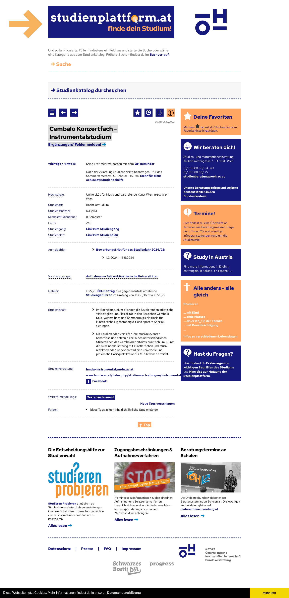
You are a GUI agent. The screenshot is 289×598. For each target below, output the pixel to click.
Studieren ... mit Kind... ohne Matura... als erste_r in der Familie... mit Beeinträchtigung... (202, 316)
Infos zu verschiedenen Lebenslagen (210, 336)
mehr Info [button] (269, 592)
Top (146, 425)
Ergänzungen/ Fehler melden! (74, 144)
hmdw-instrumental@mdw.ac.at (109, 369)
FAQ (107, 548)
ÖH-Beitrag (106, 291)
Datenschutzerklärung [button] (124, 592)
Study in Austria (213, 257)
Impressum (131, 548)
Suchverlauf (159, 54)
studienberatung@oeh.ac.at (204, 176)
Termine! (204, 213)
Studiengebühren (99, 295)
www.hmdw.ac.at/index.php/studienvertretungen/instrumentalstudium (139, 375)
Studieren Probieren (62, 503)
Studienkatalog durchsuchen (91, 90)
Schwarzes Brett (127, 568)
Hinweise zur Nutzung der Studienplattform (205, 374)
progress (162, 564)
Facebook (96, 381)
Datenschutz (59, 548)
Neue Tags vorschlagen (157, 404)
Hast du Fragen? (213, 354)
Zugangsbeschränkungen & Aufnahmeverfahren (143, 453)
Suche (63, 64)
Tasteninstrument (100, 397)
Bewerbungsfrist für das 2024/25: (130, 250)
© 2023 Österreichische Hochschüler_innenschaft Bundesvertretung (223, 554)
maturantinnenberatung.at (199, 509)
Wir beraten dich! (214, 147)
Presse (87, 548)
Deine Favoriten (212, 117)
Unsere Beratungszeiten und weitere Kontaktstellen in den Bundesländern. (210, 192)
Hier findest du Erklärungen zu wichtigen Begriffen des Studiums (208, 365)
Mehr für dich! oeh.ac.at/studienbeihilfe (123, 178)
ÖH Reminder (145, 164)
